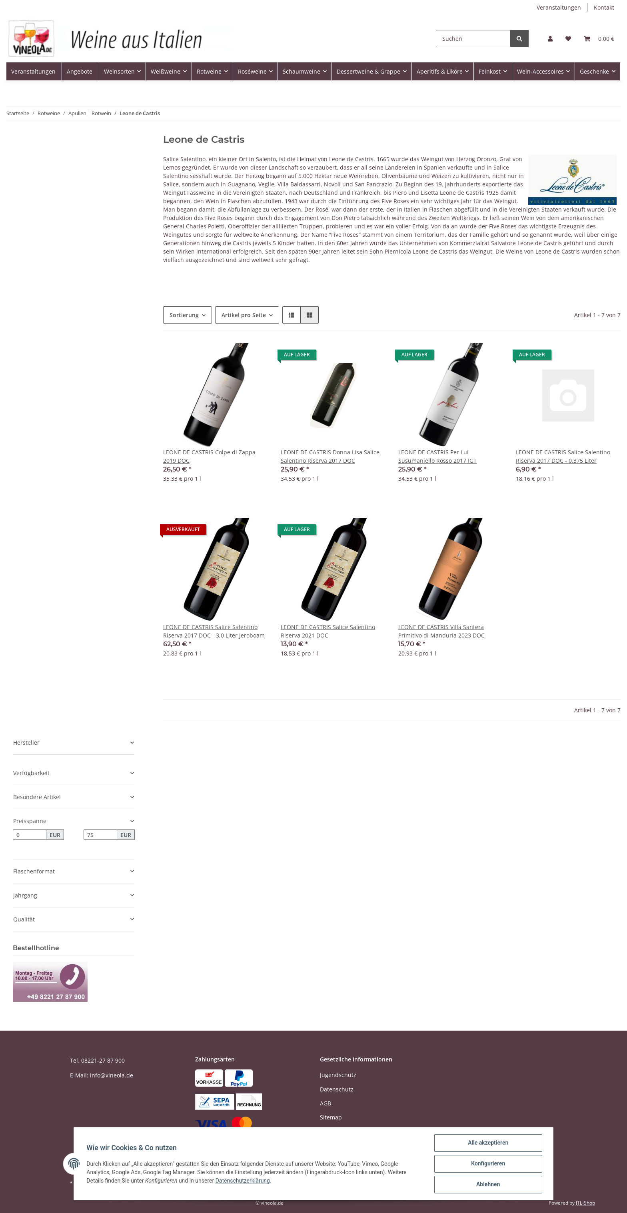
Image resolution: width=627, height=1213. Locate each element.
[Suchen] (473, 38)
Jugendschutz (338, 1075)
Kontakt (604, 7)
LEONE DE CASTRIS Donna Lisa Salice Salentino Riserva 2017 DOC (330, 456)
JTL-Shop (585, 1202)
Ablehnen (487, 1184)
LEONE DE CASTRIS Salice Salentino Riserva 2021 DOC (328, 631)
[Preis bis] (100, 834)
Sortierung (184, 315)
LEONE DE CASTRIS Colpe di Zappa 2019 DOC (209, 456)
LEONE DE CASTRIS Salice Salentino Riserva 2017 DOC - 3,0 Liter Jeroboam (214, 631)
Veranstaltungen (559, 7)
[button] (550, 38)
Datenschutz (336, 1089)
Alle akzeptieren (487, 1143)
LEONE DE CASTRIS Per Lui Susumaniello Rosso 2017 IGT (437, 456)
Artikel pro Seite (244, 315)
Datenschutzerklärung (243, 1180)
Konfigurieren (488, 1164)
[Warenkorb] (599, 38)
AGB (325, 1103)
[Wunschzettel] (568, 38)
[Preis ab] (29, 834)
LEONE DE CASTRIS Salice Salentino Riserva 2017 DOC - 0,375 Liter (563, 456)
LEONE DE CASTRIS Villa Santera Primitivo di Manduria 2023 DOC (441, 631)
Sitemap (331, 1117)
